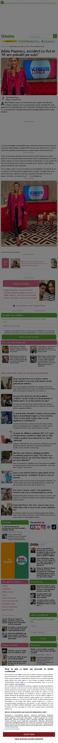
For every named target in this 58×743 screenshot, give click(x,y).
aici (18, 699)
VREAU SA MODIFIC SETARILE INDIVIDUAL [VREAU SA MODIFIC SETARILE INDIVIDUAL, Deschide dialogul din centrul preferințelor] (29, 739)
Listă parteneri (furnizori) (12, 729)
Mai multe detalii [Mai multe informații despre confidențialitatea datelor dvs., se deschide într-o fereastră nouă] (20, 684)
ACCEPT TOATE (29, 734)
